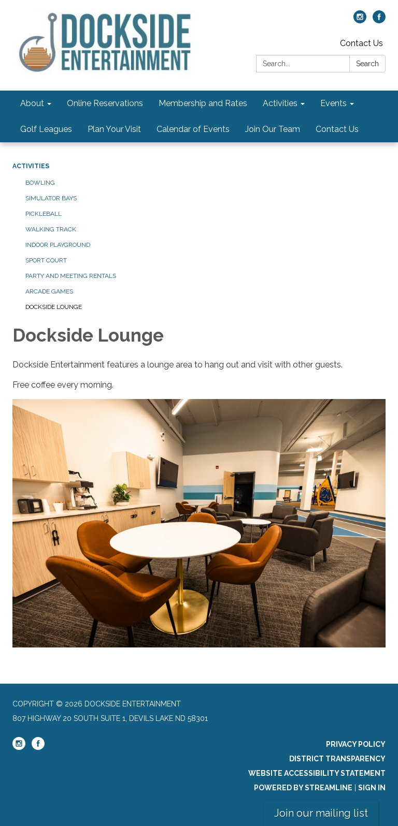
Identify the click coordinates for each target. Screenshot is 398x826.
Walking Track (50, 229)
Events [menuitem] (333, 103)
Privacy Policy (356, 744)
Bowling (40, 182)
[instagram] (359, 20)
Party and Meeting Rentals (70, 275)
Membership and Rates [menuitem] (203, 103)
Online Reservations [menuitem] (105, 103)
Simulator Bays (51, 198)
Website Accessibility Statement (317, 773)
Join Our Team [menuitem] (272, 129)
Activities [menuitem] (280, 103)
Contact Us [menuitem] (337, 129)
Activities (30, 166)
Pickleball (43, 213)
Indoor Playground (57, 244)
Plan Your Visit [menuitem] (114, 129)
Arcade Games (49, 291)
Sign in (372, 788)
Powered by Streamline (303, 788)
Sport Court (46, 260)
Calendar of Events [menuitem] (193, 129)
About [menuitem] (32, 103)
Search (367, 64)
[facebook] (379, 20)
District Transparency (337, 759)
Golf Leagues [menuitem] (46, 129)
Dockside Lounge (53, 307)
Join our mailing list (321, 813)
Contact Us (361, 43)
